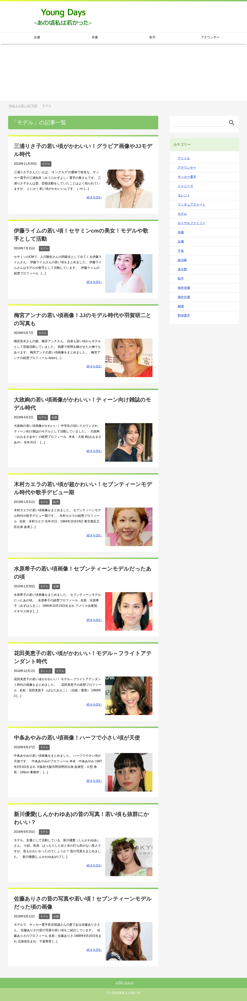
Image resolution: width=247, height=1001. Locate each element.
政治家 (182, 260)
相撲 (181, 306)
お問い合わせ (125, 982)
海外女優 (184, 297)
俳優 (95, 37)
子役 (181, 250)
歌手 (152, 37)
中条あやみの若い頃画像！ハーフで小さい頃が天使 (77, 738)
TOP (23, 106)
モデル (46, 163)
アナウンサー (210, 37)
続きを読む (94, 197)
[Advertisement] (123, 74)
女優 (37, 37)
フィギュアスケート (191, 204)
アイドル (184, 158)
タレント (45, 670)
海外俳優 (184, 287)
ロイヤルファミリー (191, 223)
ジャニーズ (185, 186)
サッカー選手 (187, 176)
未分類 (182, 269)
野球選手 (184, 315)
